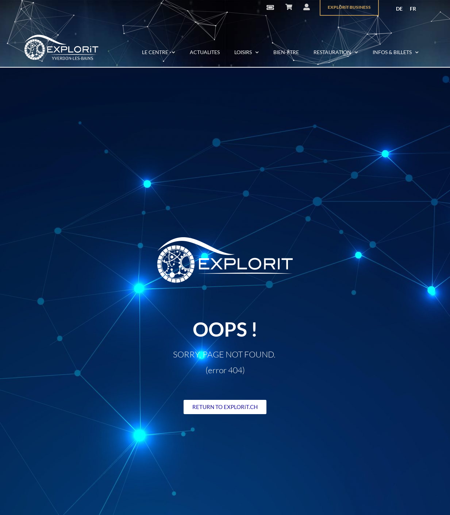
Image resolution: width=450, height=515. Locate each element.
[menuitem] (399, 9)
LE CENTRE (158, 52)
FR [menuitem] (413, 8)
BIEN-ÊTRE (286, 52)
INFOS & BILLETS (396, 52)
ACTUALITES (205, 52)
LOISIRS (246, 52)
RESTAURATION (336, 52)
